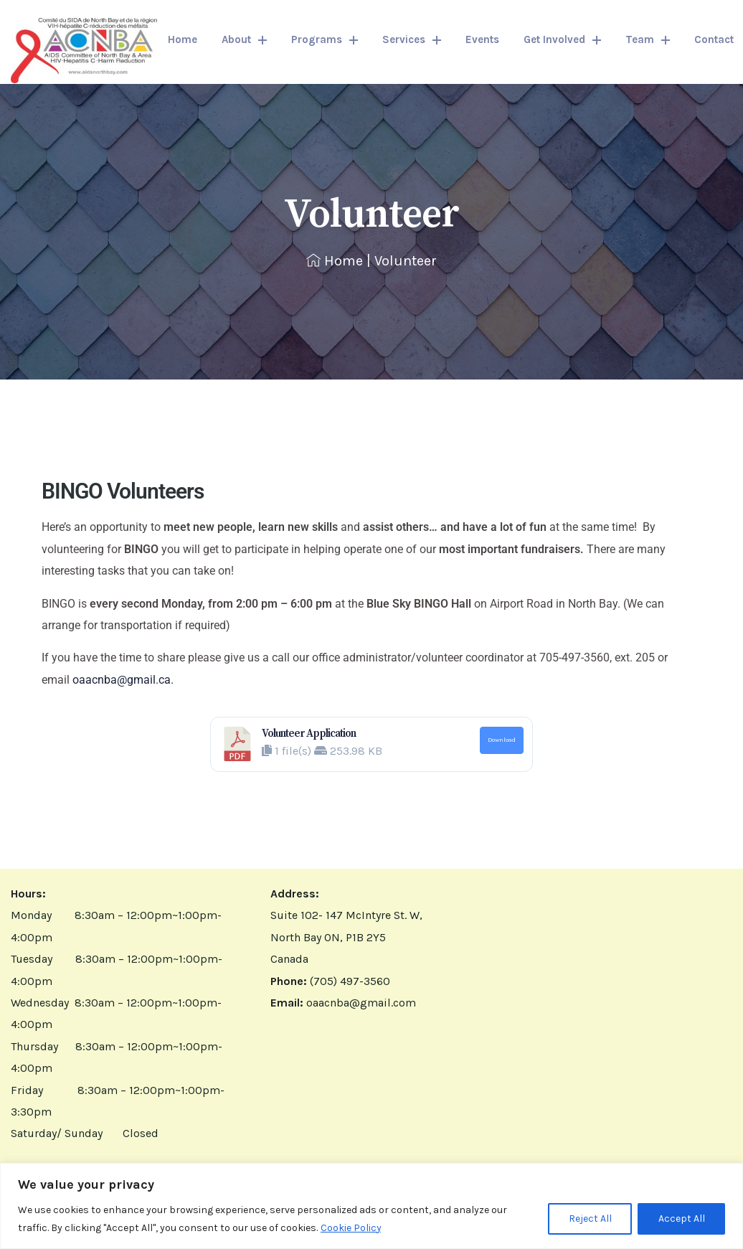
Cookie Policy (351, 1228)
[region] (371, 1206)
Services (411, 39)
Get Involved (562, 39)
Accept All (681, 1219)
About (244, 39)
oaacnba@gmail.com (361, 1002)
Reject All (588, 1219)
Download (502, 739)
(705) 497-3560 (350, 981)
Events (482, 39)
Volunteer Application (309, 733)
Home (182, 39)
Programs (324, 39)
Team (647, 39)
